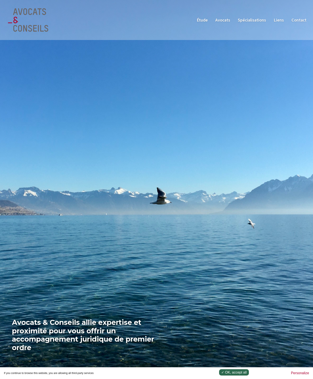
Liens (279, 20)
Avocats (222, 20)
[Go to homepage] (28, 19)
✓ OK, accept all (234, 372)
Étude (202, 20)
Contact (298, 20)
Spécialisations (252, 20)
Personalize (300, 373)
